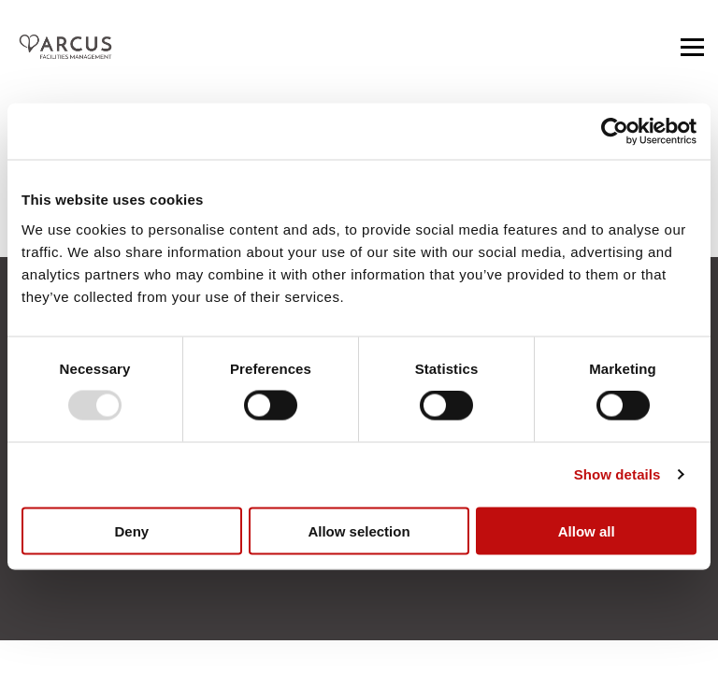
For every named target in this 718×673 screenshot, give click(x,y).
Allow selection (358, 530)
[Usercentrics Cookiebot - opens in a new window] (614, 132)
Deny (131, 530)
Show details (617, 474)
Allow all (586, 530)
